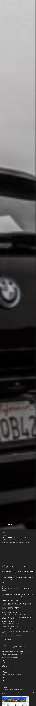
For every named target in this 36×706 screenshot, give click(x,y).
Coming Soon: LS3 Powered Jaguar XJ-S (14, 567)
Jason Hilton (7, 525)
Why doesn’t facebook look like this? (13, 689)
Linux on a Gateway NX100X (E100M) (13, 647)
